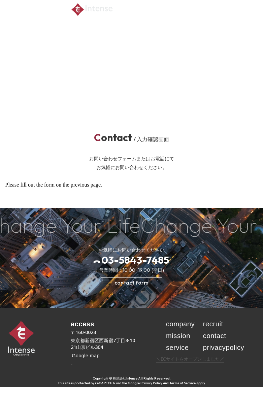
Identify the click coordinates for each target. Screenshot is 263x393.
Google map (86, 355)
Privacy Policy (151, 389)
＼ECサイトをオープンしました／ (190, 365)
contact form (131, 282)
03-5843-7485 (135, 260)
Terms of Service (182, 389)
